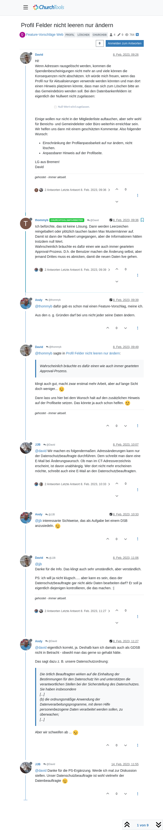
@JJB (50, 514)
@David (93, 220)
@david (41, 451)
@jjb (38, 521)
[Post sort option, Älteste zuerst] (100, 43)
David (39, 54)
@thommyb (53, 300)
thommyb (41, 220)
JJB (37, 444)
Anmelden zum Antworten (125, 43)
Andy (39, 300)
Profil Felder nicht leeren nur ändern (93, 353)
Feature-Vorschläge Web (44, 34)
